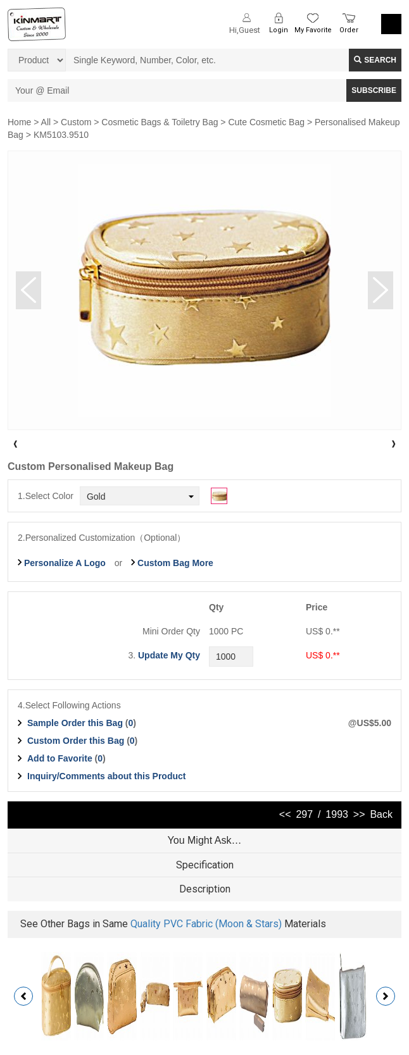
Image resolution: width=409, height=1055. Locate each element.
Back (381, 814)
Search (375, 60)
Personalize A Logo (65, 563)
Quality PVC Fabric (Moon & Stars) (206, 924)
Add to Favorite (59, 758)
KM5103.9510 (61, 135)
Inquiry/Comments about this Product (106, 776)
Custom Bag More (175, 563)
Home (19, 122)
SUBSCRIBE (373, 90)
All (46, 122)
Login (278, 30)
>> (359, 814)
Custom (76, 122)
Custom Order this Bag (77, 741)
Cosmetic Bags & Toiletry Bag (159, 122)
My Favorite (313, 30)
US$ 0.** (323, 655)
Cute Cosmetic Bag (266, 122)
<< (285, 814)
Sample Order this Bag (76, 723)
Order (348, 30)
